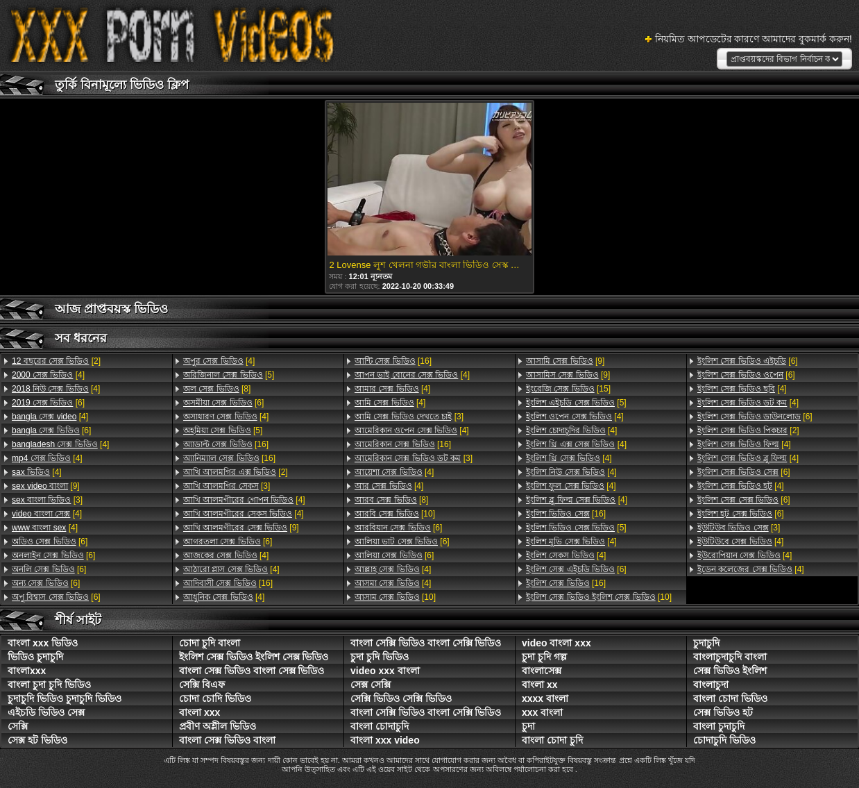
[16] (226, 444)
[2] (56, 361)
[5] (228, 375)
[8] (216, 389)
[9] (46, 486)
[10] (395, 514)
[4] (48, 375)
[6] (48, 403)
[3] (47, 500)
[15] (568, 389)
